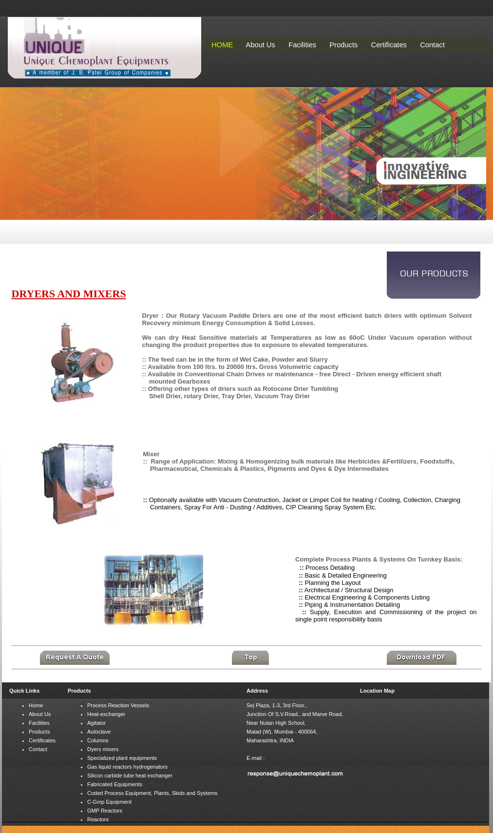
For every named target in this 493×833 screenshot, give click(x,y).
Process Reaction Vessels (118, 705)
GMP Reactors (104, 811)
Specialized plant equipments (122, 758)
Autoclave (99, 732)
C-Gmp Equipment (109, 802)
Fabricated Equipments (114, 784)
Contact (38, 749)
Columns (97, 740)
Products (39, 732)
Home (36, 705)
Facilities (39, 723)
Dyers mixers (102, 749)
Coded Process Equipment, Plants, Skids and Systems (152, 793)
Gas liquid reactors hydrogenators (127, 767)
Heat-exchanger (106, 714)
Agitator (96, 723)
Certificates (42, 740)
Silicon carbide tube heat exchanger (129, 775)
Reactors (98, 819)
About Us (40, 714)
